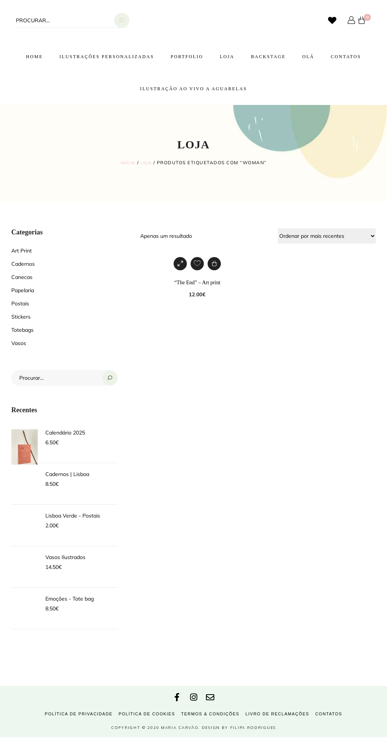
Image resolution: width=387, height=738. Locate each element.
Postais (20, 303)
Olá (308, 56)
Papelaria (22, 290)
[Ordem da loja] (327, 235)
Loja (227, 56)
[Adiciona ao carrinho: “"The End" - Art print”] (214, 263)
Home (34, 56)
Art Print (21, 250)
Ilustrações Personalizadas (106, 56)
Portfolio (186, 56)
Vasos (18, 342)
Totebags (22, 329)
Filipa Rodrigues (253, 728)
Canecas (22, 276)
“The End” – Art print (197, 282)
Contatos (346, 56)
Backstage (268, 56)
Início (127, 162)
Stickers (21, 316)
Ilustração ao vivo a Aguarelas (193, 88)
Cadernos (23, 263)
